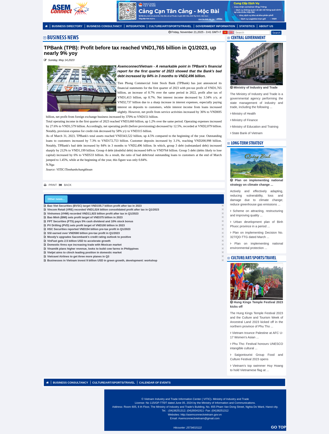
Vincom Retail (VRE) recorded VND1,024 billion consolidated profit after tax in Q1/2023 (103, 209)
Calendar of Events (155, 382)
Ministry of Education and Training (255, 126)
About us (266, 26)
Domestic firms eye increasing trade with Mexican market (84, 244)
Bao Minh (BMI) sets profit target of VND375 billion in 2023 (85, 217)
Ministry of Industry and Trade (256, 87)
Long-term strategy (247, 143)
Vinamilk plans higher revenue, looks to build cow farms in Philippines (92, 248)
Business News (63, 38)
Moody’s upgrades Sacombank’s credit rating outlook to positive (89, 236)
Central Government (248, 38)
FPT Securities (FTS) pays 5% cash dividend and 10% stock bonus (90, 221)
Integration (135, 26)
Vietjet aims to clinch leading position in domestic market (84, 252)
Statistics (247, 26)
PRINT (50, 185)
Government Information (215, 26)
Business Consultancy (104, 26)
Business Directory (67, 26)
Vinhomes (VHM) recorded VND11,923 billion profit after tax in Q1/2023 (92, 213)
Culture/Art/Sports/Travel (170, 26)
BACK (64, 185)
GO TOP (278, 427)
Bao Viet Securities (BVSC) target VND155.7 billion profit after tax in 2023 (94, 205)
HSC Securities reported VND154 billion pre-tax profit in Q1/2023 (89, 229)
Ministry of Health (244, 113)
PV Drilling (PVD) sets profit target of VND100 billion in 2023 (86, 225)
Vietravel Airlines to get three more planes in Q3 (78, 256)
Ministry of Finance (245, 120)
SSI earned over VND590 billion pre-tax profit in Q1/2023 (83, 233)
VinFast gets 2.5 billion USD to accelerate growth (79, 240)
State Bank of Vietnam (247, 133)
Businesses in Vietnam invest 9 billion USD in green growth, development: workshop (102, 260)
